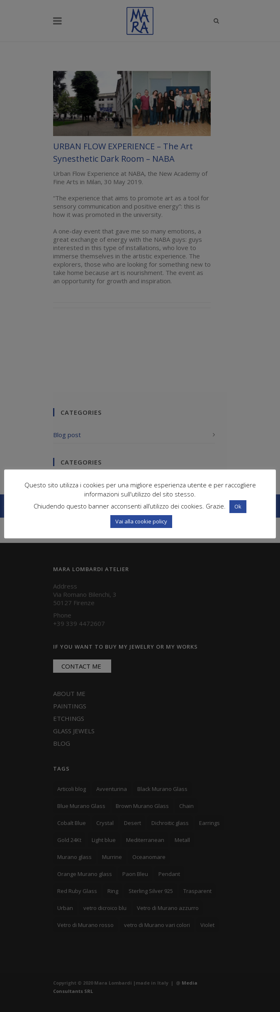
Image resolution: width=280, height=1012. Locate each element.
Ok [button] (237, 506)
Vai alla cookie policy (141, 521)
